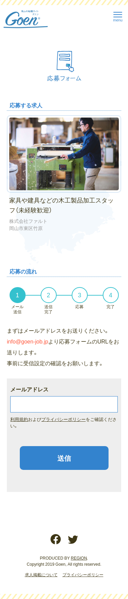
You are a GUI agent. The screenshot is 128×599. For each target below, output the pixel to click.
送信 (64, 458)
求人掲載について (41, 574)
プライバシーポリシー (63, 419)
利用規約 (19, 419)
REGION (79, 558)
